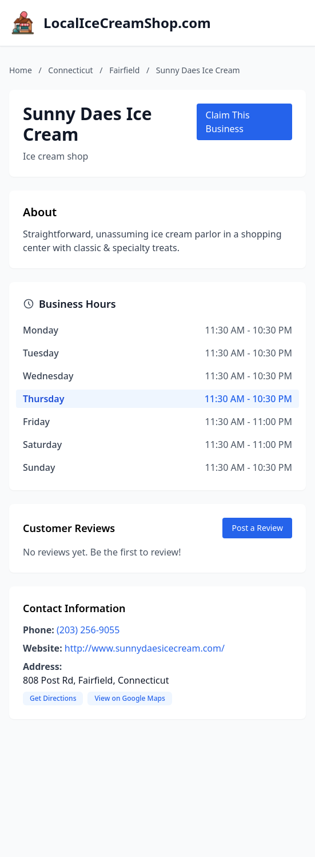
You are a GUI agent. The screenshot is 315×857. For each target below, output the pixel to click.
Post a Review (257, 527)
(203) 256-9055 (88, 630)
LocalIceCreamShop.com (127, 23)
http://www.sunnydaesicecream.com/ (145, 648)
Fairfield (124, 70)
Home (20, 70)
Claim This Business (228, 122)
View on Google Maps (129, 698)
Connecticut (70, 70)
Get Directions (53, 698)
